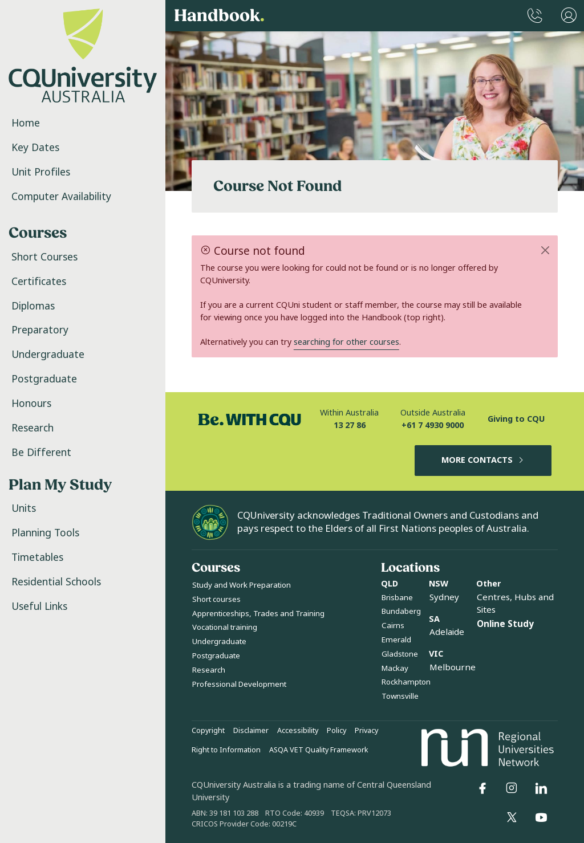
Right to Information (226, 750)
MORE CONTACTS (483, 460)
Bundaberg (401, 611)
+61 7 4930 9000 (433, 425)
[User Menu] (569, 15)
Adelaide (446, 632)
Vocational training (224, 627)
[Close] (545, 250)
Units (23, 508)
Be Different (41, 452)
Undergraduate (47, 354)
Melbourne (452, 667)
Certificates (38, 281)
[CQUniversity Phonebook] (535, 15)
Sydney (444, 597)
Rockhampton (406, 682)
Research (32, 428)
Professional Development (239, 684)
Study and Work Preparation (241, 585)
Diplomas (33, 306)
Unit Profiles (40, 172)
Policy (336, 731)
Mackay (395, 668)
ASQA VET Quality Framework (318, 750)
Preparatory (39, 330)
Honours (31, 403)
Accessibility (297, 731)
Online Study (505, 624)
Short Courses (44, 257)
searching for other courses (346, 342)
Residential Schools (56, 582)
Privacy (366, 731)
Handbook (219, 16)
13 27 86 (350, 425)
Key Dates (35, 147)
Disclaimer (251, 731)
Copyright (208, 731)
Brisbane (397, 597)
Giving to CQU (516, 419)
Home (25, 123)
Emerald (396, 639)
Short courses (216, 599)
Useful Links (39, 606)
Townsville (400, 696)
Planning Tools (45, 533)
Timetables (37, 557)
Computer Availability (61, 196)
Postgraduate (44, 379)
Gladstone (400, 654)
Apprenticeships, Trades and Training (258, 613)
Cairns (393, 625)
